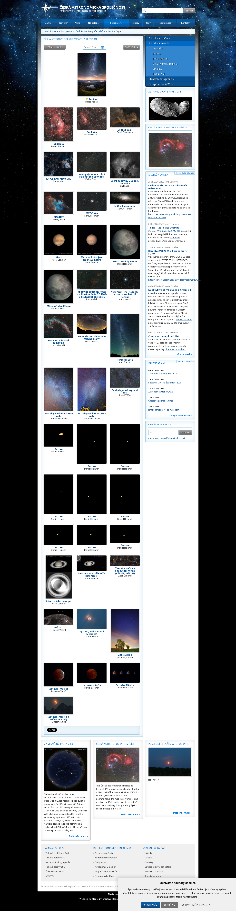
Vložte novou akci (186, 361)
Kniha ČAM (159, 73)
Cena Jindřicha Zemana (165, 63)
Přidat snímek (160, 58)
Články (47, 22)
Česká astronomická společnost (64, 886)
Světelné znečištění (104, 853)
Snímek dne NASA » (159, 38)
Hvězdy (148, 853)
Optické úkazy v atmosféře (158, 866)
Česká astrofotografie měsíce (90, 31)
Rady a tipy (100, 862)
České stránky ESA (55, 871)
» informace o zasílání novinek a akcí (166, 438)
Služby (135, 22)
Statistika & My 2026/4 (172, 231)
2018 (110, 31)
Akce (77, 22)
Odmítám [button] (170, 904)
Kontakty (185, 22)
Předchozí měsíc (56, 47)
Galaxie (148, 857)
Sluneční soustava (154, 871)
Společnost (165, 22)
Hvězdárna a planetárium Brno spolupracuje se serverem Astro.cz (115, 886)
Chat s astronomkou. (175, 349)
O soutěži (158, 48)
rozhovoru (175, 237)
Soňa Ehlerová (171, 181)
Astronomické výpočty (106, 857)
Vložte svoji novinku (185, 173)
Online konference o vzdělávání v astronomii (167, 187)
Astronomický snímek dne (164, 91)
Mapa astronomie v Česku (108, 871)
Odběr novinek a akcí (161, 424)
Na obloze (93, 22)
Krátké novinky (158, 174)
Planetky (149, 862)
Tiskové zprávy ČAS (55, 857)
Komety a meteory (154, 876)
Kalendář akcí (157, 363)
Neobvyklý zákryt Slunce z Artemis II (169, 289)
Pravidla (157, 53)
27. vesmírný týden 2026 (58, 743)
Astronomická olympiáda (58, 862)
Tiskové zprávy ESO (55, 866)
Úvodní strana (51, 31)
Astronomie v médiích (105, 866)
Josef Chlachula (172, 224)
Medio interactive (101, 898)
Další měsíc (130, 47)
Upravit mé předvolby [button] (196, 904)
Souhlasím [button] (150, 904)
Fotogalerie (116, 22)
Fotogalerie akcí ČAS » (161, 84)
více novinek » (184, 354)
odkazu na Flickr (184, 319)
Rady (148, 22)
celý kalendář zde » (181, 415)
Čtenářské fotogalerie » (161, 79)
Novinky (63, 22)
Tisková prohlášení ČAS (57, 853)
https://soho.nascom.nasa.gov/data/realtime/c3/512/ (174, 279)
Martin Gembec (172, 247)
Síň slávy (157, 68)
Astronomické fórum (105, 876)
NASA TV (50, 876)
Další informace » (78, 836)
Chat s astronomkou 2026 (163, 336)
